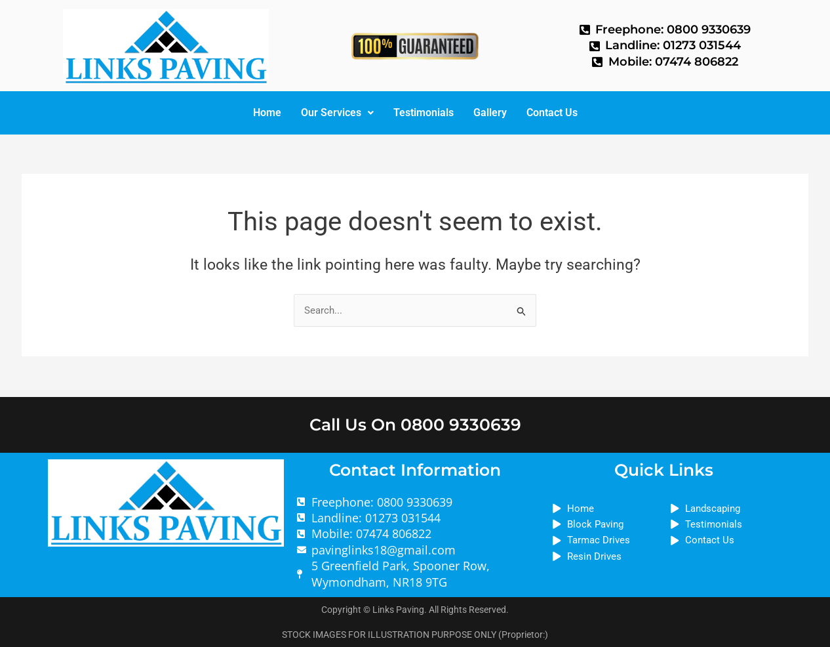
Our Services (337, 112)
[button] (337, 113)
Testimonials (423, 112)
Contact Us (552, 112)
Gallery (490, 112)
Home (267, 112)
